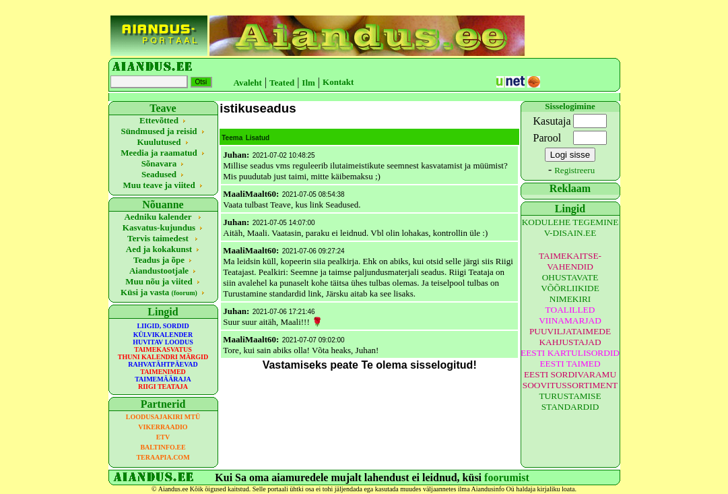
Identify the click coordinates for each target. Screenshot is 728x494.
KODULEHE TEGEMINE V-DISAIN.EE (570, 227)
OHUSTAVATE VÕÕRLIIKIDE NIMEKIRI (570, 288)
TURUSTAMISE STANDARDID (570, 401)
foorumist (506, 477)
